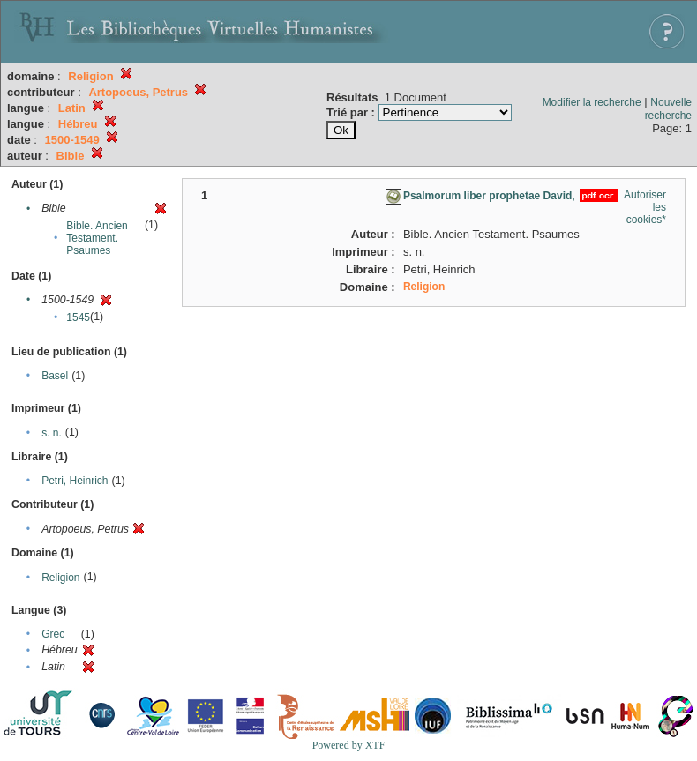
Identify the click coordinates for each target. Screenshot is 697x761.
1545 (78, 317)
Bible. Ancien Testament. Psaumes (96, 238)
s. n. (51, 433)
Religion (60, 577)
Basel (54, 375)
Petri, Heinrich (74, 480)
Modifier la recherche (592, 102)
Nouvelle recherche (668, 109)
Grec (52, 634)
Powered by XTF (349, 745)
